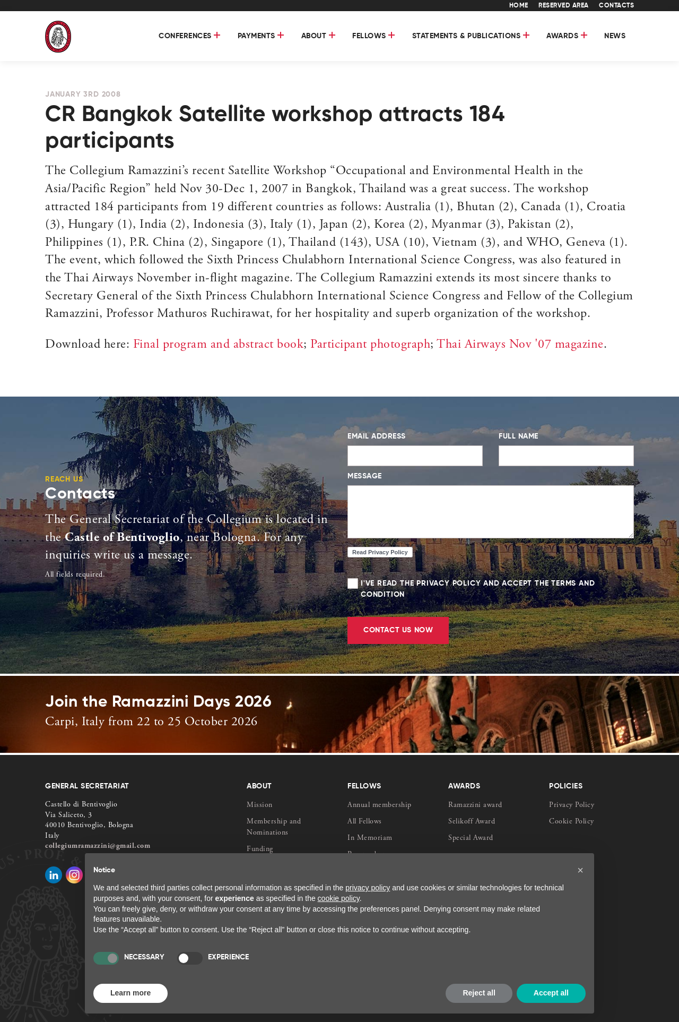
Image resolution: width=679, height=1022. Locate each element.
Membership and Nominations (274, 827)
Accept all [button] (551, 993)
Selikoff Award (471, 822)
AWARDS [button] (566, 36)
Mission (260, 805)
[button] (580, 870)
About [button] (318, 36)
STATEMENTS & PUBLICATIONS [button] (471, 36)
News (614, 36)
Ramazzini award (475, 805)
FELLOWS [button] (373, 36)
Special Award (470, 838)
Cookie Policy (571, 822)
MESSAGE (364, 476)
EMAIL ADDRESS (376, 436)
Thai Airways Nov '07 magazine (519, 345)
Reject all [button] (479, 993)
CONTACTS (616, 6)
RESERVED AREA (563, 6)
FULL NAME (518, 436)
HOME (518, 6)
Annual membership (379, 805)
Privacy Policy (571, 805)
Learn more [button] (130, 993)
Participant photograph (369, 345)
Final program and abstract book (218, 345)
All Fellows (364, 822)
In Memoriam (370, 838)
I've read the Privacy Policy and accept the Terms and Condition (490, 589)
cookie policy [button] (339, 898)
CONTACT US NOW (398, 630)
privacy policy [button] (367, 887)
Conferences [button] (190, 36)
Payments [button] (261, 36)
